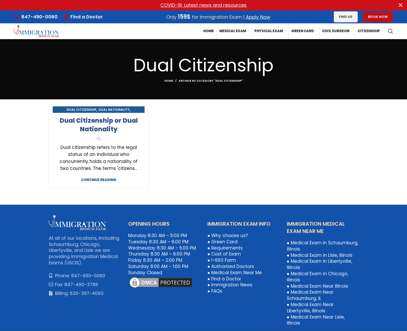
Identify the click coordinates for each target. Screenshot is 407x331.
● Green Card (222, 242)
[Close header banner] (400, 5)
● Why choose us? (227, 235)
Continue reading (98, 179)
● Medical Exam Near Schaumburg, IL (310, 295)
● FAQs (214, 291)
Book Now (378, 16)
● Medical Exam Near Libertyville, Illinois (310, 307)
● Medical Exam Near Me (234, 272)
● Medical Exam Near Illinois (317, 286)
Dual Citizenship (82, 109)
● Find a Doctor (224, 278)
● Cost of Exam (224, 254)
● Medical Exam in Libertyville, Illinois (319, 264)
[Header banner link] (195, 5)
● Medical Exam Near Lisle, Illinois (316, 320)
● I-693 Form (221, 260)
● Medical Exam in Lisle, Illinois (319, 255)
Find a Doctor (86, 16)
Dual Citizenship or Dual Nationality (99, 124)
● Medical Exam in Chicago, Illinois (317, 277)
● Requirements (225, 248)
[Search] (390, 31)
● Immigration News (229, 285)
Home (168, 80)
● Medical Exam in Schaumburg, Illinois (322, 246)
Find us (345, 16)
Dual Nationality (114, 109)
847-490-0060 (39, 16)
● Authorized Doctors (230, 266)
